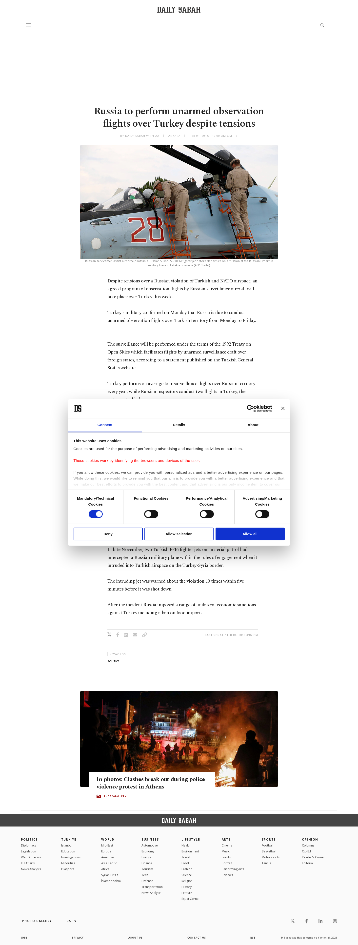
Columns (308, 845)
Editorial (308, 863)
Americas (107, 857)
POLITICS (29, 839)
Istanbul (66, 845)
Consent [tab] (105, 425)
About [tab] (253, 425)
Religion (187, 881)
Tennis (266, 863)
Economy (147, 851)
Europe (106, 851)
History (186, 887)
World (107, 839)
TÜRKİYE (69, 839)
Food (185, 863)
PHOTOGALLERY (115, 796)
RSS (253, 937)
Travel (185, 857)
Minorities (68, 863)
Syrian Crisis (109, 875)
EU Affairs (28, 863)
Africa (105, 869)
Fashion (186, 869)
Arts (226, 839)
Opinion (310, 839)
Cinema (227, 845)
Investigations (70, 857)
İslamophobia (111, 881)
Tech (144, 875)
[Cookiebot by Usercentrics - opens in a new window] (250, 408)
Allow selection (178, 534)
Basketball (269, 851)
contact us (197, 937)
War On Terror (31, 857)
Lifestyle (190, 839)
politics (113, 661)
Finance (146, 863)
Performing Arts (233, 869)
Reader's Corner (313, 857)
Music (226, 851)
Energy (146, 857)
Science (186, 875)
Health (186, 845)
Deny (108, 534)
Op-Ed (306, 851)
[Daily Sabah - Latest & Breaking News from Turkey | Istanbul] (178, 9)
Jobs (24, 937)
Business (150, 839)
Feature (186, 893)
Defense (147, 881)
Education (68, 851)
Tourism (147, 869)
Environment (190, 851)
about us (135, 937)
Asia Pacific (109, 863)
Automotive (149, 845)
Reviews (227, 875)
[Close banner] (283, 408)
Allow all (250, 534)
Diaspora (67, 869)
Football (267, 845)
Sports (269, 839)
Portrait (227, 863)
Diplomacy (28, 845)
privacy (78, 937)
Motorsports (270, 857)
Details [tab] (179, 425)
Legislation (28, 851)
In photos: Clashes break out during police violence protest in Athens (144, 782)
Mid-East (107, 845)
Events (226, 857)
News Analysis (31, 869)
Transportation (152, 887)
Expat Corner (190, 899)
